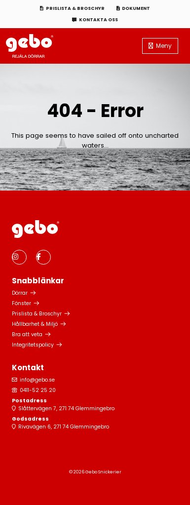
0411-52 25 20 (38, 390)
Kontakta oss (98, 20)
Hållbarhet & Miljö (35, 324)
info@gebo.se (37, 380)
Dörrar (20, 293)
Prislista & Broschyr (75, 8)
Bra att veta (27, 334)
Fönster (21, 303)
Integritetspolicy (33, 345)
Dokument (136, 8)
